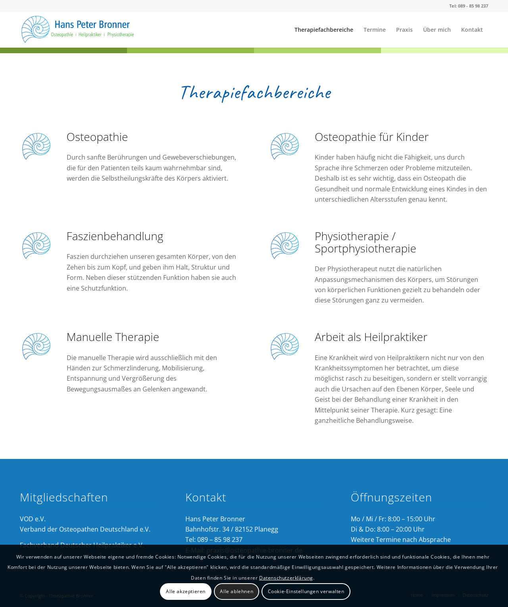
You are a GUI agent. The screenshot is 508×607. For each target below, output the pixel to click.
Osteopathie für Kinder (372, 136)
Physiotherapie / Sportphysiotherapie (365, 242)
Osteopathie (97, 136)
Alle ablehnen (236, 591)
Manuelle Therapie (113, 336)
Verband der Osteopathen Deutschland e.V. (85, 529)
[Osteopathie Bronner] (79, 30)
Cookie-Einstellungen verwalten (306, 591)
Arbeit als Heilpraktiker (371, 336)
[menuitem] (323, 30)
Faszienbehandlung (115, 235)
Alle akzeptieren (186, 591)
